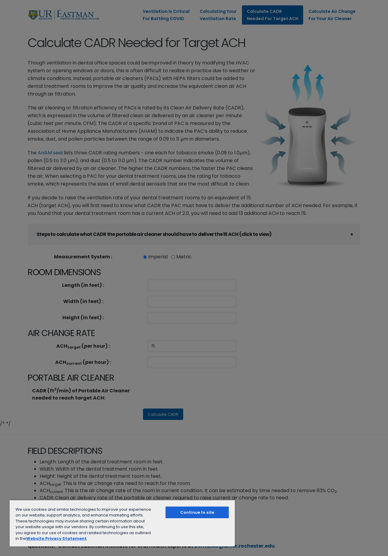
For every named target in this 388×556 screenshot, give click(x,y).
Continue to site (197, 512)
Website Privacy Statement (56, 538)
